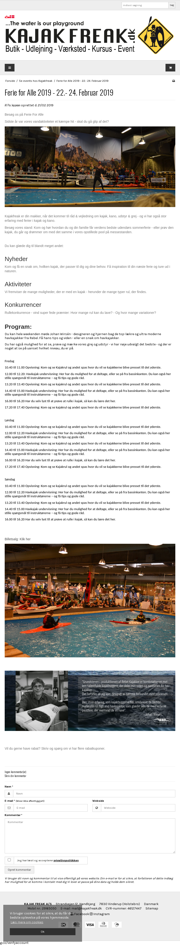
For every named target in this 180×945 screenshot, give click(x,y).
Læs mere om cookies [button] (27, 922)
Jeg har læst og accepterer (48, 860)
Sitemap (152, 908)
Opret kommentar (19, 869)
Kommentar (13, 815)
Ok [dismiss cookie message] (43, 931)
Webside (98, 800)
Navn (9, 786)
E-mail (25, 800)
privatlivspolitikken (66, 860)
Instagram (100, 914)
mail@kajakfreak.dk (86, 908)
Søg (172, 5)
